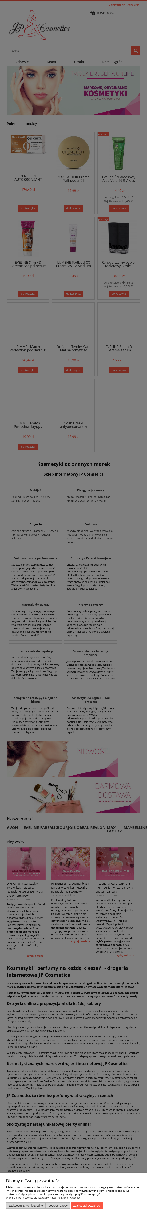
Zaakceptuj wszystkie (87, 1205)
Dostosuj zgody (58, 1205)
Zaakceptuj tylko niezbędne (26, 1205)
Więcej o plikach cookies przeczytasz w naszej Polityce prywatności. (43, 1197)
